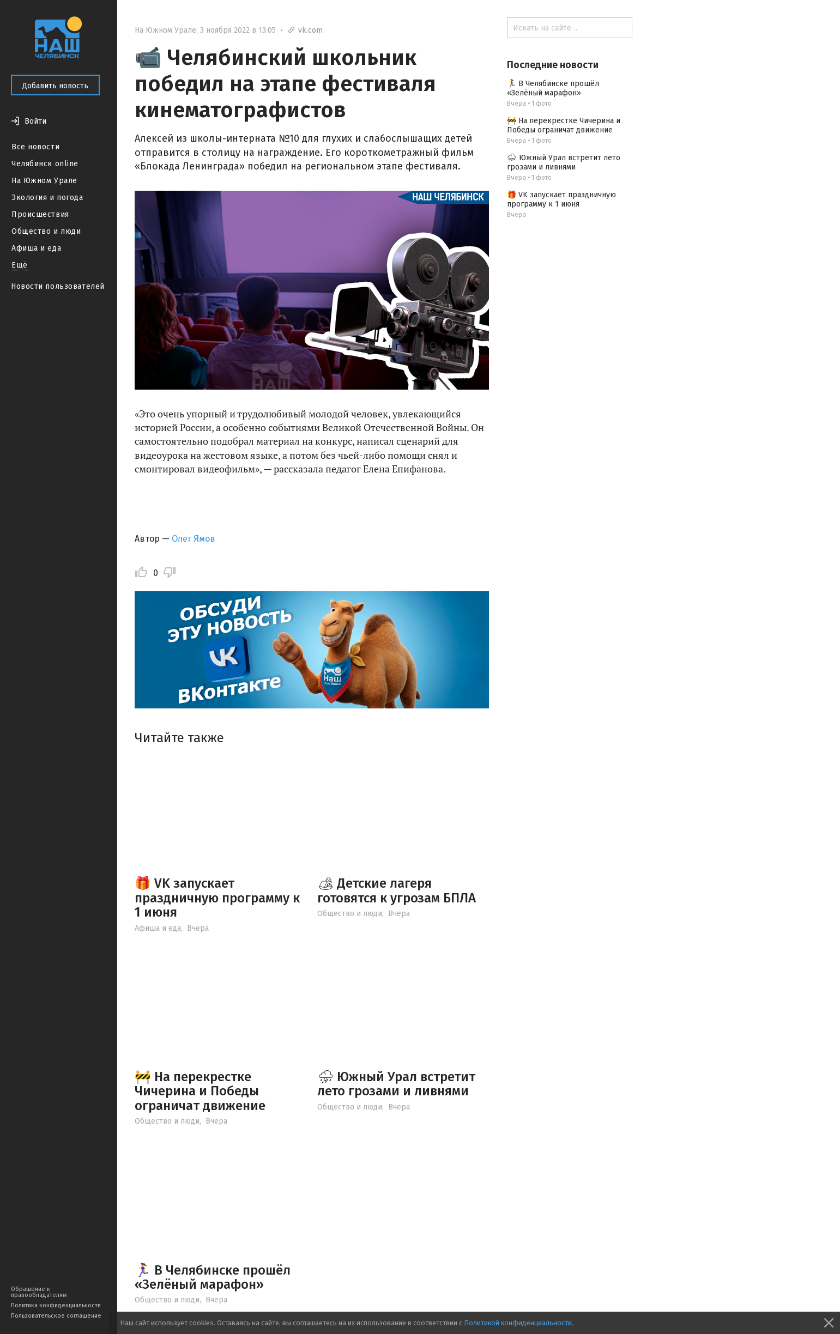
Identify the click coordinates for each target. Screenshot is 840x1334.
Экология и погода (47, 197)
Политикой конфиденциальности (518, 1323)
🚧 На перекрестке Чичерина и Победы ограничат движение (200, 1091)
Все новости (35, 146)
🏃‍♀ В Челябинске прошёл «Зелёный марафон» (213, 1277)
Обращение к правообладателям (39, 1292)
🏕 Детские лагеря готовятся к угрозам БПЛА (396, 890)
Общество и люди (46, 231)
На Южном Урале (44, 180)
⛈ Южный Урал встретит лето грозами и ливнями (396, 1084)
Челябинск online (44, 163)
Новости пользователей (58, 286)
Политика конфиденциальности (56, 1305)
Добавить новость (55, 85)
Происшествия (40, 214)
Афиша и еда (36, 248)
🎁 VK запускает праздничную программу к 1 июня (217, 898)
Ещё (19, 265)
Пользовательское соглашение (56, 1316)
